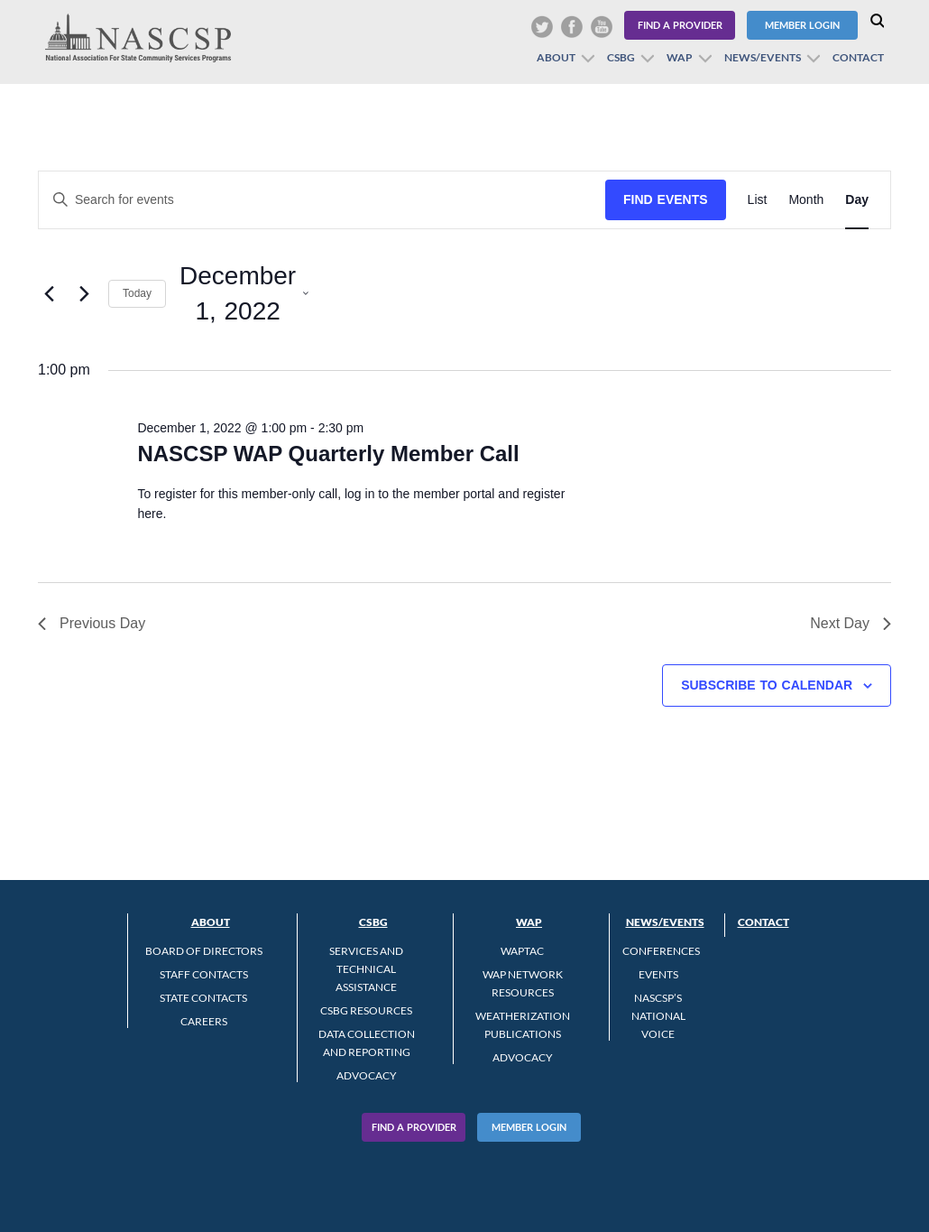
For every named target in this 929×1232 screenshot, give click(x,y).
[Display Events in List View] (758, 199)
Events (658, 974)
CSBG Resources (366, 1010)
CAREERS (203, 1021)
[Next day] (84, 293)
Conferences (661, 951)
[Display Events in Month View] (805, 199)
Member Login (802, 25)
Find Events (665, 199)
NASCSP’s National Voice (658, 1016)
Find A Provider (414, 1127)
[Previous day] (49, 293)
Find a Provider (680, 25)
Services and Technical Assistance (366, 969)
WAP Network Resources (523, 983)
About (556, 57)
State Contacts (203, 998)
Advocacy (366, 1075)
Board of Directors (203, 951)
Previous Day (91, 623)
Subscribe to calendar (766, 685)
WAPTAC (522, 951)
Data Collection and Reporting (366, 1043)
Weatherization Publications (522, 1025)
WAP (680, 57)
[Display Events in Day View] (857, 199)
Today (137, 293)
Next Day (850, 623)
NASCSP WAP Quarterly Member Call (328, 453)
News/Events (762, 57)
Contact (858, 57)
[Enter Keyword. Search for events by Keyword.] (322, 199)
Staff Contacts (204, 974)
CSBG (621, 57)
